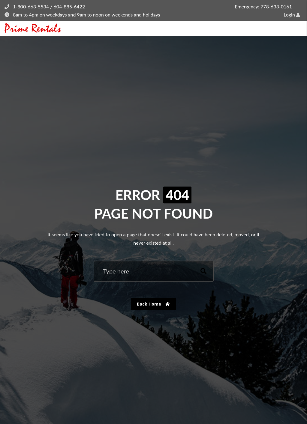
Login (292, 14)
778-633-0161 (276, 6)
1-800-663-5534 (31, 6)
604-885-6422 (69, 6)
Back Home (153, 304)
